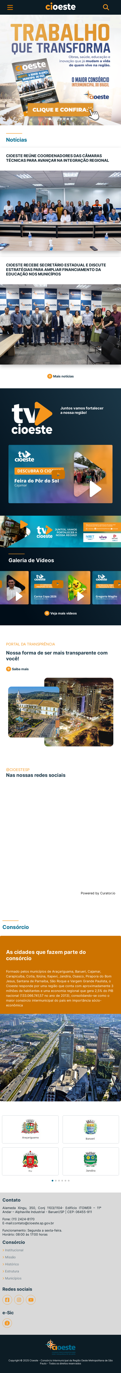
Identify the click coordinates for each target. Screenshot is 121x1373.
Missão (9, 1257)
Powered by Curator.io (98, 893)
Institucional (12, 1250)
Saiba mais (17, 669)
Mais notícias (60, 376)
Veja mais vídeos (60, 613)
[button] (6, 70)
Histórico (10, 1264)
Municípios (11, 1278)
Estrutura (10, 1271)
